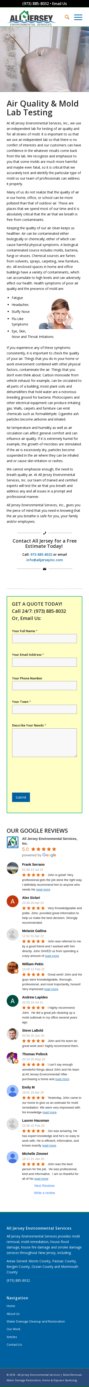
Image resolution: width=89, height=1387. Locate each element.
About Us (13, 1314)
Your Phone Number (27, 678)
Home (11, 1306)
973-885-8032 (41, 554)
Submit (21, 797)
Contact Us (14, 1344)
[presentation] (48, 784)
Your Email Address (28, 655)
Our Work (13, 1329)
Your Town (21, 702)
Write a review (44, 1193)
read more (43, 889)
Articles (12, 1337)
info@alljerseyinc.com (44, 560)
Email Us (59, 3)
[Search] (64, 17)
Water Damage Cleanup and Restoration (36, 1321)
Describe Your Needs (29, 725)
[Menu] (75, 17)
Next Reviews (44, 1186)
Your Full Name (24, 631)
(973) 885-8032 (35, 3)
